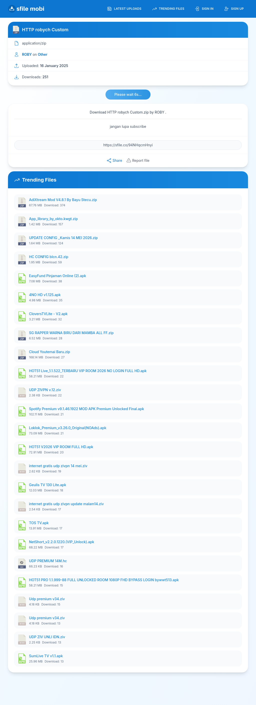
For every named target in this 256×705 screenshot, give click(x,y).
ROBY (27, 54)
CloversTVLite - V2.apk (48, 314)
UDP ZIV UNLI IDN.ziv (47, 637)
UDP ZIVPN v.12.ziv (45, 390)
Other (42, 54)
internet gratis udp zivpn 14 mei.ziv (58, 466)
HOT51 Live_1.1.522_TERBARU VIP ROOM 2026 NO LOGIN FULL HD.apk (87, 371)
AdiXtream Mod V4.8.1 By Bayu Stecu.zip (63, 200)
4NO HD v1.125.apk (45, 295)
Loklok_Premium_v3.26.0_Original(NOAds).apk (67, 428)
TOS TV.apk (39, 523)
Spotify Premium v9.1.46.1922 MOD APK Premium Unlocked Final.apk (86, 409)
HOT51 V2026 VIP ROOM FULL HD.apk (61, 447)
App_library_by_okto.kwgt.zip (53, 219)
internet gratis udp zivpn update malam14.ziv (66, 504)
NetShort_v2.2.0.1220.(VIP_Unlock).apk (61, 542)
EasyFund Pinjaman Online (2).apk (57, 276)
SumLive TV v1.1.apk (46, 656)
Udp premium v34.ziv (47, 599)
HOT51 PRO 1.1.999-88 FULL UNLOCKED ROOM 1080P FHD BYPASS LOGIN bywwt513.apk (104, 580)
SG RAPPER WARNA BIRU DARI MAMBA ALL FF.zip (71, 333)
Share (114, 160)
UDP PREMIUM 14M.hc (48, 561)
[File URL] (128, 145)
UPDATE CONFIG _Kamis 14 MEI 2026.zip (63, 238)
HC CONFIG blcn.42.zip (48, 257)
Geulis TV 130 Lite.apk (47, 485)
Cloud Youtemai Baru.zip (49, 352)
